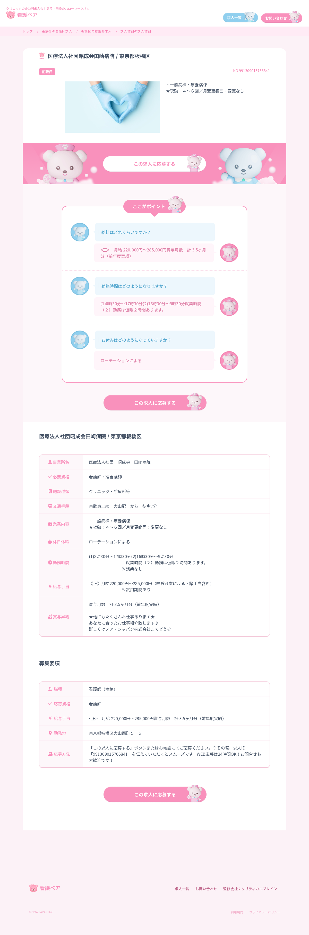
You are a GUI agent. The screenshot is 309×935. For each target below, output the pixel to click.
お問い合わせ (206, 888)
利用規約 (237, 912)
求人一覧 (182, 888)
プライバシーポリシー (264, 912)
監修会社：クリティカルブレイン (250, 888)
